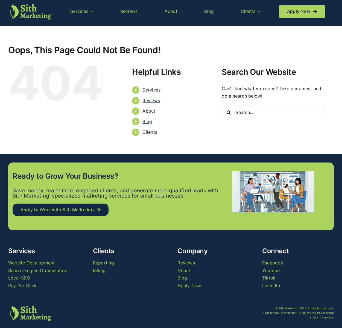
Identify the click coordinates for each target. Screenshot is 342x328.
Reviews (151, 100)
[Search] (228, 112)
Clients (149, 132)
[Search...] (273, 112)
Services (151, 90)
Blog (147, 121)
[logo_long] (30, 5)
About (148, 111)
